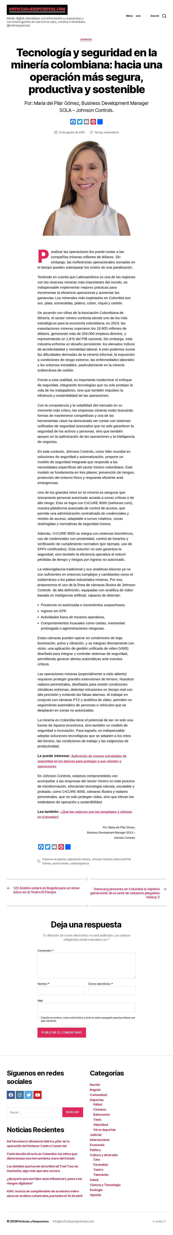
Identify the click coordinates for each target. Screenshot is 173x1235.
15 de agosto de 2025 (71, 135)
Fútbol (97, 1108)
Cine (96, 1163)
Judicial (96, 1139)
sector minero (61, 866)
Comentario (46, 954)
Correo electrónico (100, 988)
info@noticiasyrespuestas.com (75, 1225)
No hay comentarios (107, 135)
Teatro (98, 1173)
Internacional (99, 1144)
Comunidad (98, 1099)
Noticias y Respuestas (34, 1225)
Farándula (100, 1168)
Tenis (97, 1123)
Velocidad (100, 1128)
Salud (94, 1184)
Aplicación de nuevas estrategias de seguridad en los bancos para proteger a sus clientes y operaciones (85, 764)
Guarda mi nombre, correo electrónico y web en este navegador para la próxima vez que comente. (88, 1023)
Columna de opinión (54, 862)
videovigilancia (80, 866)
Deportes (97, 1104)
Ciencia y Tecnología (105, 1189)
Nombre (44, 988)
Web (40, 1004)
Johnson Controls (104, 862)
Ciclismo (99, 1113)
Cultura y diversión (104, 1159)
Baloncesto (101, 1118)
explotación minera (80, 862)
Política (95, 1154)
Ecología (96, 1194)
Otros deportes (104, 1134)
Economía (97, 1149)
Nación (95, 1089)
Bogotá (95, 1094)
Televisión (100, 1179)
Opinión (86, 42)
